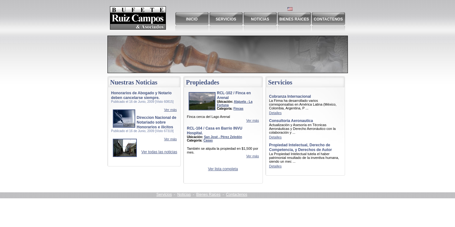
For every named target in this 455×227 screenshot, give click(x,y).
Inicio (192, 19)
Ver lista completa (223, 169)
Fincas (239, 108)
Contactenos (328, 19)
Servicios (225, 19)
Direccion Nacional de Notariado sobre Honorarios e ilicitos (156, 122)
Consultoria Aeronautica (291, 121)
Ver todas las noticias (159, 152)
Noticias (260, 19)
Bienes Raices (294, 19)
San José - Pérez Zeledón (223, 137)
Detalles (275, 113)
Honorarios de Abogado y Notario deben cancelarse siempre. (141, 95)
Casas (208, 140)
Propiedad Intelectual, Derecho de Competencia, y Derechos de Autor (300, 147)
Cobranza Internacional (290, 96)
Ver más (170, 110)
